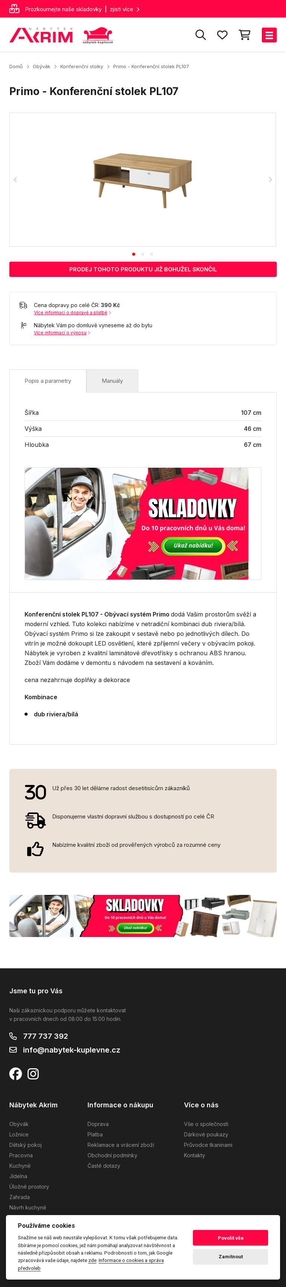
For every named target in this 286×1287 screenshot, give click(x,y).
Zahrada (19, 1197)
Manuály (112, 380)
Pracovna (21, 1155)
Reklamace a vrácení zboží (121, 1145)
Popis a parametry (48, 380)
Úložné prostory (29, 1186)
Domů (16, 66)
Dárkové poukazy (206, 1134)
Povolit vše (231, 1238)
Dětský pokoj (25, 1145)
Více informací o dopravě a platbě (72, 312)
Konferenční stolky (81, 66)
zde (92, 1260)
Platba (95, 1134)
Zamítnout (231, 1256)
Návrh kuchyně (27, 1207)
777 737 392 (45, 1036)
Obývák (41, 66)
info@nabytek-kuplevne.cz (71, 1049)
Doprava (98, 1124)
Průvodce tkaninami (208, 1145)
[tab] (133, 254)
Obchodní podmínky (112, 1155)
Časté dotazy (104, 1166)
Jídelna (18, 1176)
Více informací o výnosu (62, 332)
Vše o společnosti (206, 1124)
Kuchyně (20, 1166)
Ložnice (19, 1134)
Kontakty (194, 1155)
